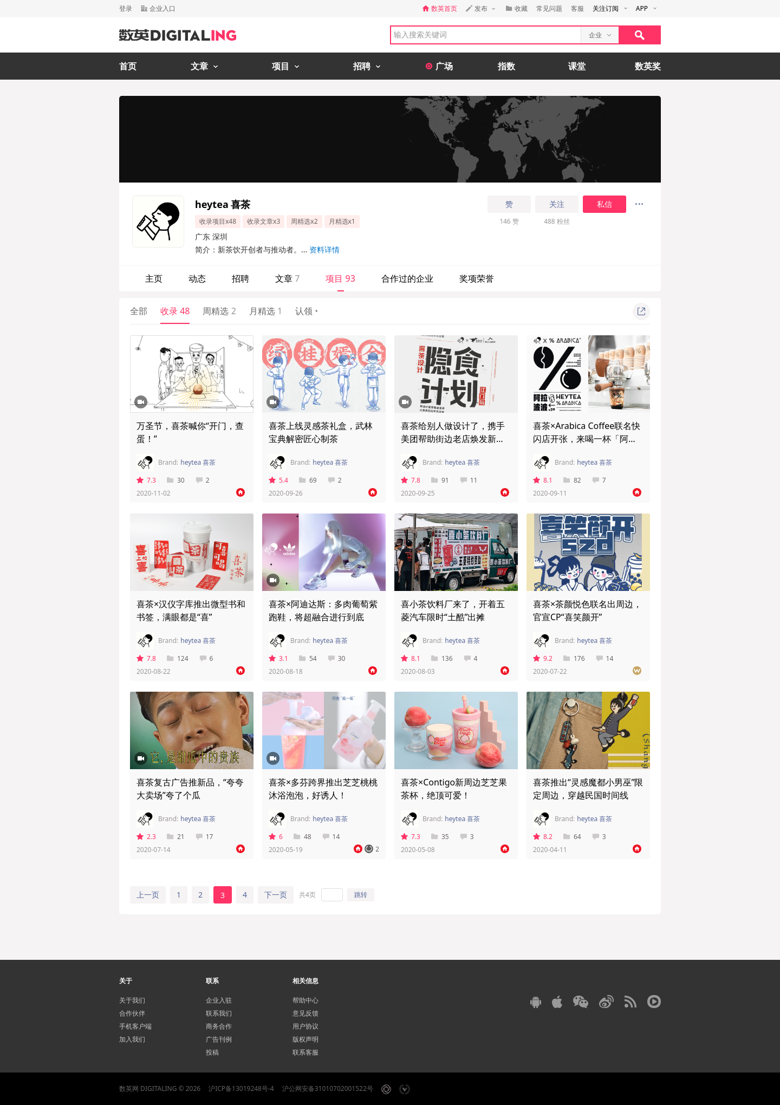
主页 (153, 278)
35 (440, 836)
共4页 (307, 894)
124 (177, 658)
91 (440, 480)
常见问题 (549, 8)
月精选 (265, 311)
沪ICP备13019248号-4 (241, 1088)
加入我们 (132, 1039)
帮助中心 (305, 1000)
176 (574, 658)
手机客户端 (135, 1026)
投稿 (212, 1052)
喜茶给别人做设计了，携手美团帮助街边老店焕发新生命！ (453, 439)
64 (572, 836)
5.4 (278, 480)
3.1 (278, 658)
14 (605, 658)
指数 (506, 66)
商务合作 (219, 1026)
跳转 (360, 894)
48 (302, 836)
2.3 (146, 836)
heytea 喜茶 (198, 462)
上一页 (147, 894)
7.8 (410, 480)
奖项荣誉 (476, 278)
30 (176, 480)
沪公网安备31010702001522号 (327, 1088)
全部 (138, 311)
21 (176, 836)
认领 (306, 311)
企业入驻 (219, 1000)
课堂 (577, 66)
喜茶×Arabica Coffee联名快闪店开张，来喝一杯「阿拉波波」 (586, 439)
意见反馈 (305, 1013)
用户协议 (305, 1026)
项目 (340, 278)
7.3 (146, 480)
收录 (175, 311)
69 (308, 480)
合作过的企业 (407, 278)
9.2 (542, 658)
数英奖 (648, 66)
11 (469, 480)
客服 (577, 8)
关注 (556, 204)
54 (308, 658)
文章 (287, 278)
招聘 (240, 278)
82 (572, 480)
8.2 (542, 836)
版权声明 (305, 1039)
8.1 (542, 480)
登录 (125, 8)
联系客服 (305, 1052)
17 (204, 836)
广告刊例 (219, 1039)
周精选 (219, 311)
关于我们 (132, 1000)
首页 (127, 66)
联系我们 (219, 1013)
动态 (197, 278)
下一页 (275, 894)
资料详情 (324, 249)
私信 (604, 204)
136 (442, 658)
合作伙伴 (132, 1013)
